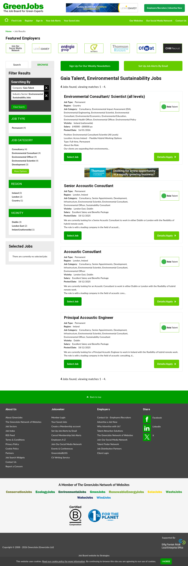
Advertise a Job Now (107, 422)
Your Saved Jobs (72, 20)
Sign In (39, 20)
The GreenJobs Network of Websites (23, 422)
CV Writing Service (60, 457)
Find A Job (16, 20)
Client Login (103, 453)
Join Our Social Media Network (66, 444)
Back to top (95, 397)
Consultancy (19, 149)
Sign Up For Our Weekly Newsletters (89, 65)
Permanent (19, 127)
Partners (10, 453)
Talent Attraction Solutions (110, 430)
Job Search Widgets (15, 457)
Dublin (16, 222)
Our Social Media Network (159, 20)
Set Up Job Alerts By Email (153, 65)
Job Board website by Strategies (94, 555)
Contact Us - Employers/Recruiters (114, 417)
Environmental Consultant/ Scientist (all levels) (104, 96)
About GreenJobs (14, 417)
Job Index (10, 430)
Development (20, 164)
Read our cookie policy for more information (63, 561)
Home (6, 20)
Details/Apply (165, 156)
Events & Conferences (62, 448)
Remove (46, 87)
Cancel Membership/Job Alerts (66, 435)
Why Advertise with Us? (109, 426)
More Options (20, 171)
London (17, 196)
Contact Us (180, 20)
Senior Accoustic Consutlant (88, 186)
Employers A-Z (58, 439)
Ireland (17, 193)
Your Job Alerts (53, 20)
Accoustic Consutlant (82, 251)
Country (17, 200)
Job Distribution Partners (109, 448)
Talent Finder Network (108, 444)
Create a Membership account (66, 426)
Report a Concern (14, 466)
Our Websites (136, 20)
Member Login (58, 417)
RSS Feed (10, 435)
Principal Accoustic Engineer (88, 317)
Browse (42, 64)
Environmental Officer (24, 156)
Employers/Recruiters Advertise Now (164, 8)
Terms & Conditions (15, 439)
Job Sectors (11, 426)
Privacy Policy (12, 444)
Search (17, 64)
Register (29, 20)
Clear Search (19, 107)
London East (19, 225)
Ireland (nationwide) (23, 229)
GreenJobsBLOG (59, 453)
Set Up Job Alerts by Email (64, 430)
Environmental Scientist (25, 160)
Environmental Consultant (26, 153)
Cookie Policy (12, 448)
